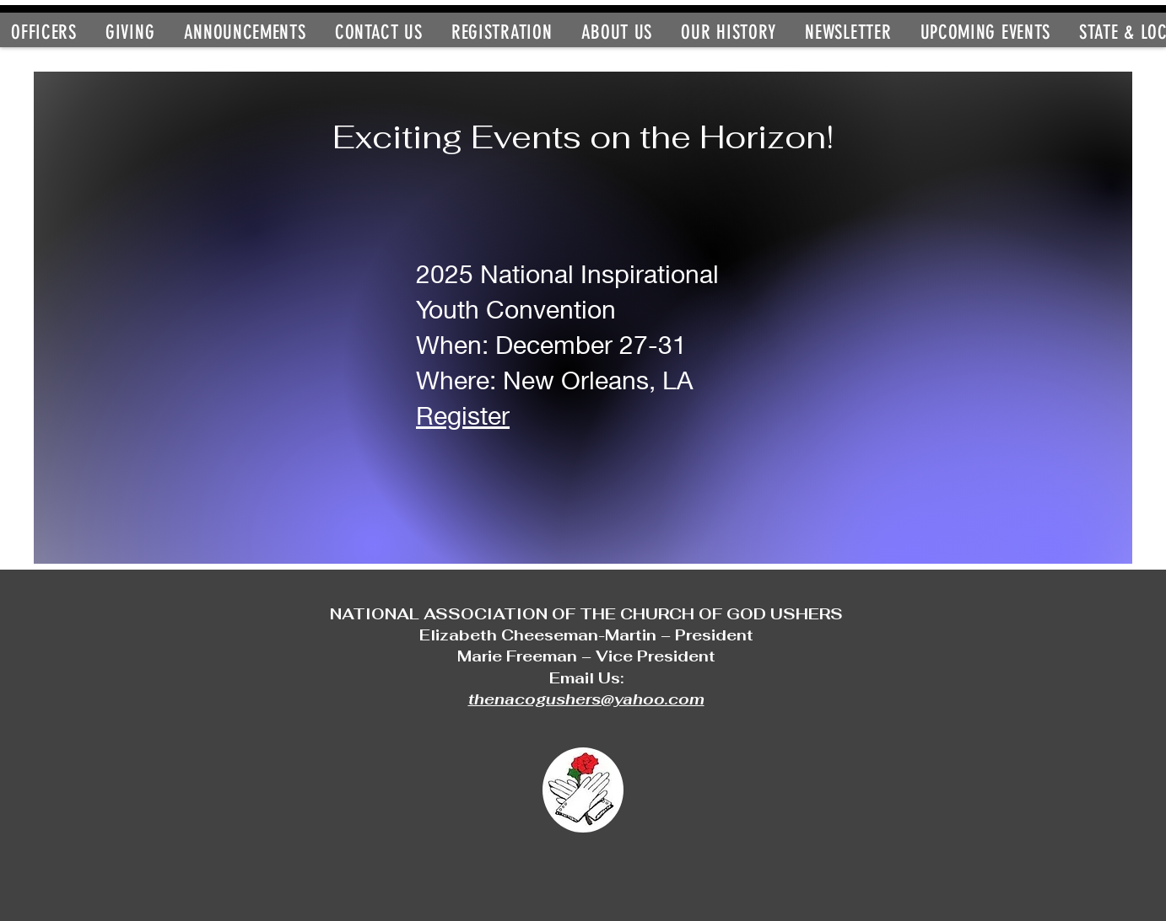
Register (463, 415)
